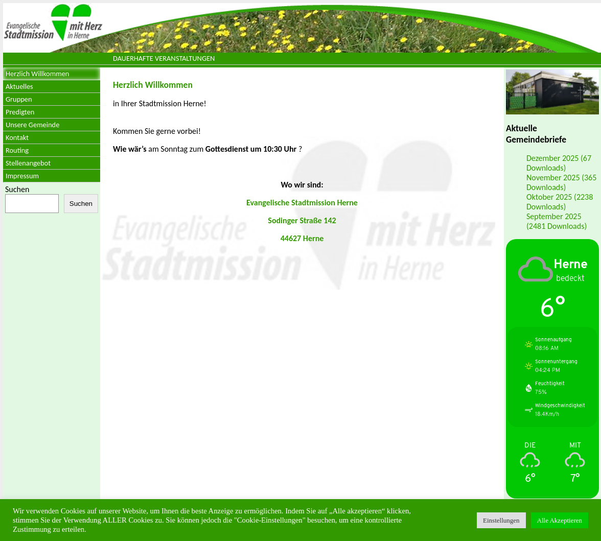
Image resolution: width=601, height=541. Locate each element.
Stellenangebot (28, 163)
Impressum (22, 175)
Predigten (20, 111)
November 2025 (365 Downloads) (561, 182)
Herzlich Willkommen (37, 73)
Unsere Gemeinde (32, 124)
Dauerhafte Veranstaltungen (164, 58)
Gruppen (19, 99)
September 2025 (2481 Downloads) (556, 221)
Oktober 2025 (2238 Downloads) (559, 201)
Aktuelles (19, 86)
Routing (17, 150)
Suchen (17, 189)
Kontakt (17, 137)
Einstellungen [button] (501, 520)
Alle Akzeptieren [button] (559, 520)
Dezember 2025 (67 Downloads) (558, 163)
